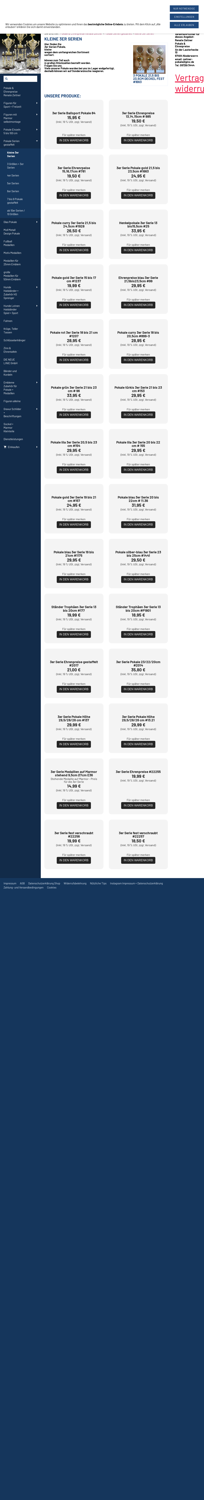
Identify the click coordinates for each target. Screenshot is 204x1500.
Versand (86, 170)
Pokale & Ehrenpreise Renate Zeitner (81, 33)
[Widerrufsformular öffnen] (10, 1)
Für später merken (74, 183)
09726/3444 (122, 9)
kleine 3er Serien (144, 33)
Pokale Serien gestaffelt (118, 33)
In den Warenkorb (73, 188)
